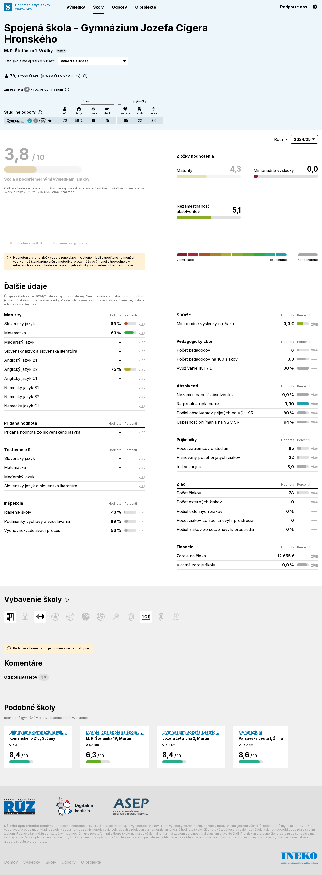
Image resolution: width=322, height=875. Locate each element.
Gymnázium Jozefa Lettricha (191, 732)
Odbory (119, 7)
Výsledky (75, 7)
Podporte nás (293, 6)
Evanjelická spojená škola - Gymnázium (125, 732)
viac (60, 50)
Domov (11, 862)
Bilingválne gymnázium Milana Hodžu (46, 732)
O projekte (145, 7)
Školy (98, 7)
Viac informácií (64, 192)
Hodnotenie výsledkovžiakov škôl (32, 7)
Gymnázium (16, 120)
